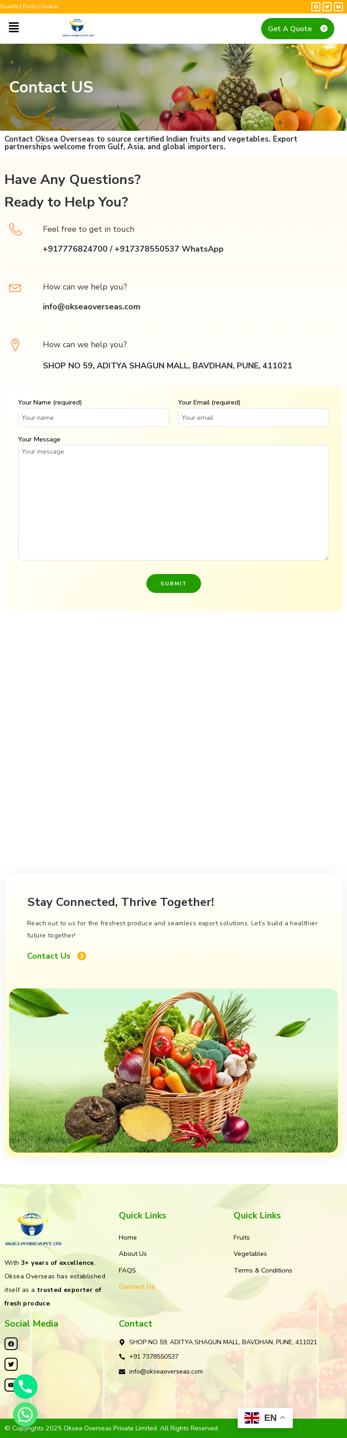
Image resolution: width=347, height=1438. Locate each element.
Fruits (242, 1237)
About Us (133, 1253)
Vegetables (250, 1253)
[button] (14, 28)
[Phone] (25, 1386)
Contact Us (137, 1286)
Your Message (173, 439)
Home (128, 1237)
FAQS (127, 1270)
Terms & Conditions (263, 1270)
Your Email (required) (253, 402)
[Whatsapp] (25, 1414)
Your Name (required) (93, 402)
